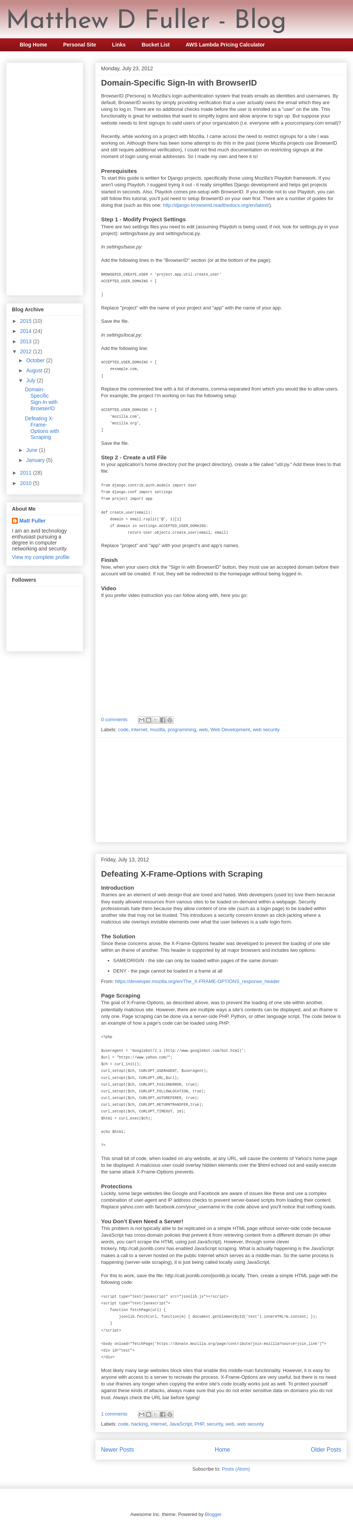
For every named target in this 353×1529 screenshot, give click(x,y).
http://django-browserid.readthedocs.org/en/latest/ (216, 205)
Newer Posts (117, 1449)
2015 (26, 321)
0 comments (114, 719)
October (36, 360)
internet (139, 729)
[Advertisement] (221, 789)
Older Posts (326, 1449)
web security (266, 729)
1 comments (114, 1414)
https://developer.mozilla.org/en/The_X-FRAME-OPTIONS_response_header (197, 981)
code (123, 729)
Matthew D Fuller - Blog (146, 21)
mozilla (157, 729)
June (32, 450)
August (34, 370)
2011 (26, 473)
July (31, 380)
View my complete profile (40, 557)
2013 (26, 341)
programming (182, 729)
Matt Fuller (32, 521)
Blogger (213, 1514)
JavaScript (180, 1424)
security (215, 1424)
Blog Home (33, 45)
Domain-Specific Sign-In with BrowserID (179, 82)
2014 (26, 331)
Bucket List (155, 45)
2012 (26, 351)
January (36, 460)
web (203, 729)
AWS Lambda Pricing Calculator (225, 45)
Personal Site (79, 45)
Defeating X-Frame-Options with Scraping (182, 873)
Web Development (230, 729)
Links (119, 45)
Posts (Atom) (236, 1469)
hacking (139, 1424)
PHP (199, 1424)
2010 (26, 483)
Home (222, 1449)
